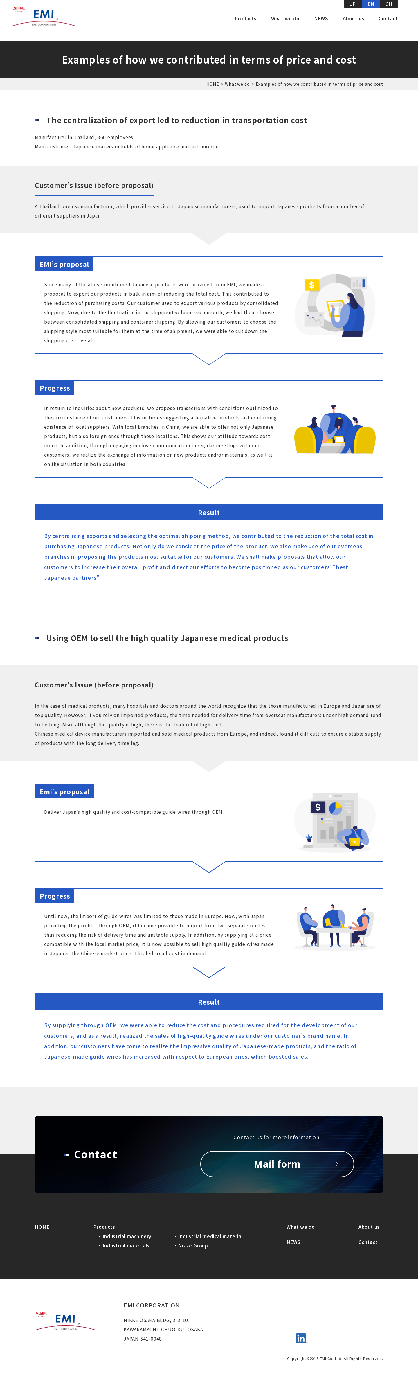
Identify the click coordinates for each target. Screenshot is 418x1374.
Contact (388, 26)
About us (353, 26)
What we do (285, 26)
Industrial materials (125, 1245)
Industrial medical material (210, 1236)
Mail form (277, 1164)
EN (370, 11)
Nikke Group (193, 1245)
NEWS (321, 26)
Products (245, 26)
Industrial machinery (127, 1236)
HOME (212, 84)
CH (388, 11)
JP (353, 11)
